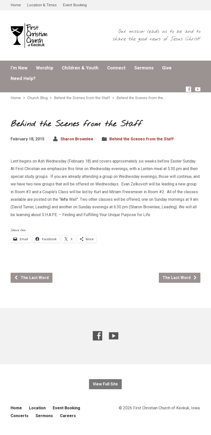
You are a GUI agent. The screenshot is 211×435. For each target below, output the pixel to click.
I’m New (19, 68)
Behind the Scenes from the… (140, 98)
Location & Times (42, 5)
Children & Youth (80, 68)
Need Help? (23, 78)
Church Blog (37, 98)
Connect (116, 68)
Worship (44, 68)
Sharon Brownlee (77, 139)
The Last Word (31, 277)
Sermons (144, 68)
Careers (68, 415)
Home (16, 5)
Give (167, 68)
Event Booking (75, 5)
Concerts (19, 415)
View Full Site (105, 384)
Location (37, 408)
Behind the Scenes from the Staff (82, 98)
